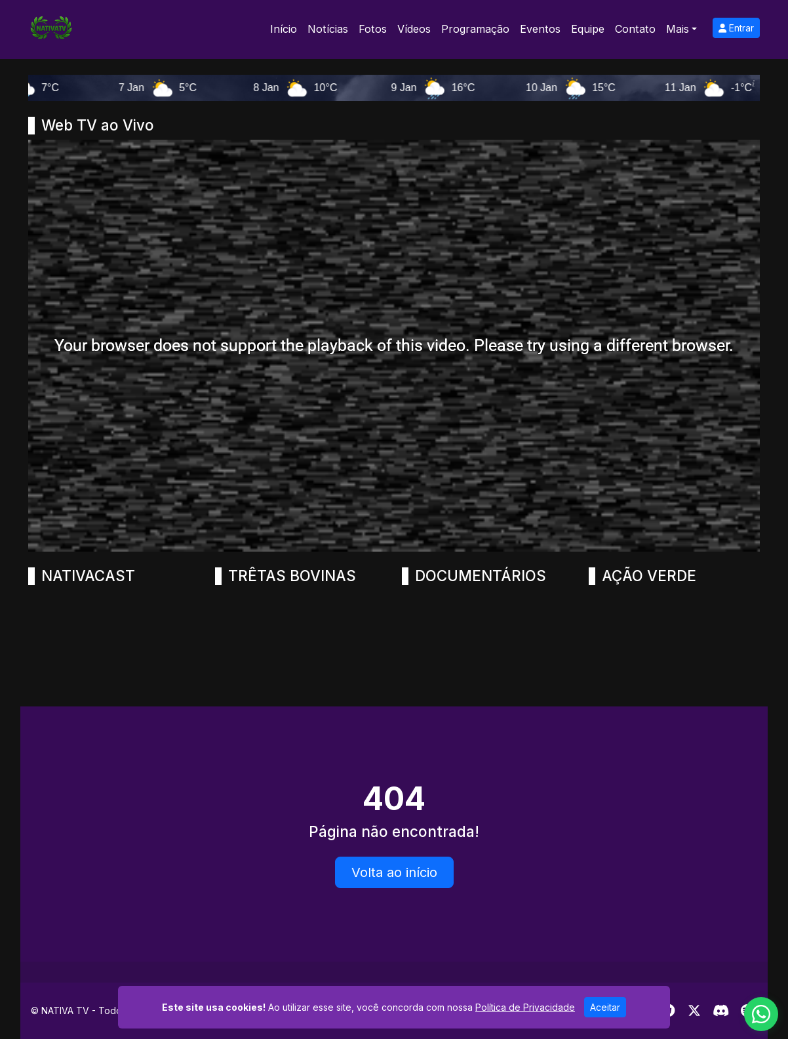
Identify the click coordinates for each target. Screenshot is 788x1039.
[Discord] (721, 1011)
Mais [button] (677, 28)
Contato (635, 28)
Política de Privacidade (525, 1007)
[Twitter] (694, 1011)
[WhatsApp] (761, 1014)
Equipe (587, 28)
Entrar (736, 27)
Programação (475, 28)
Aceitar (605, 1007)
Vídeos (414, 28)
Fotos (373, 28)
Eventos (540, 28)
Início (283, 28)
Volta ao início (394, 872)
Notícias (327, 28)
